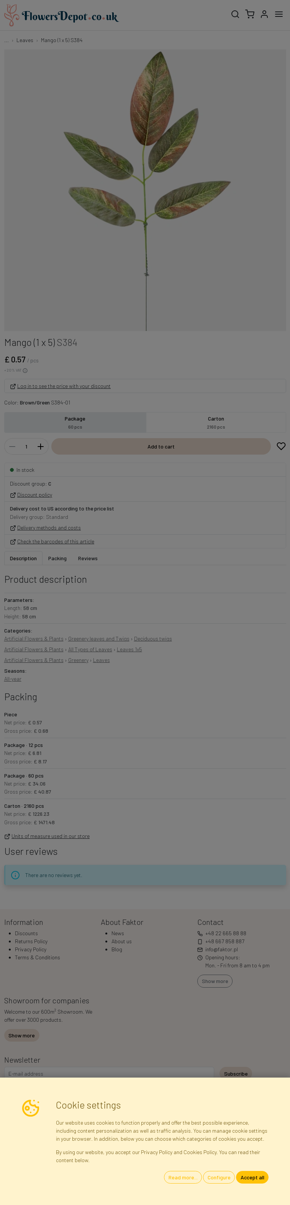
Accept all (252, 1177)
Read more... (183, 1177)
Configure (219, 1177)
